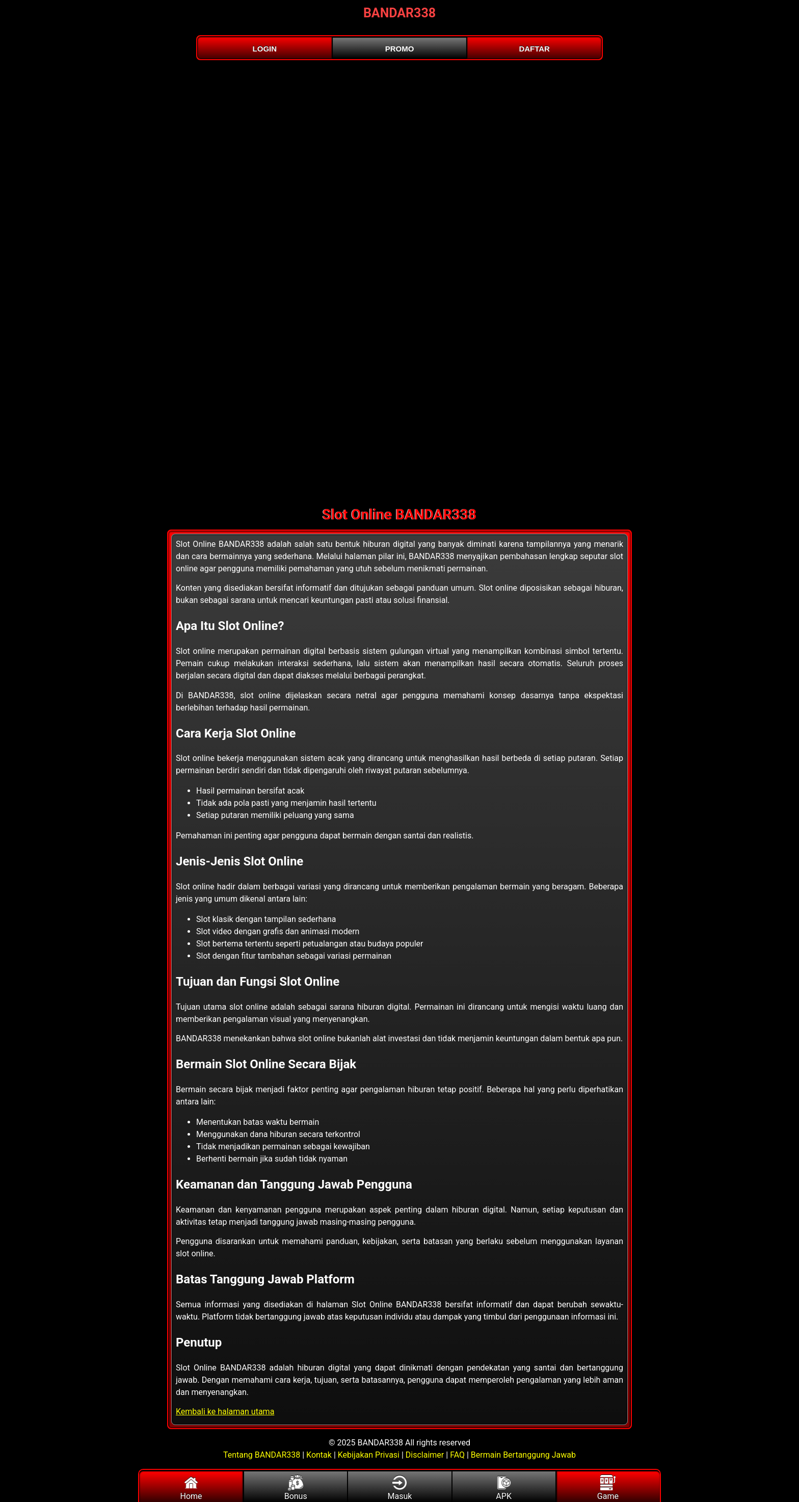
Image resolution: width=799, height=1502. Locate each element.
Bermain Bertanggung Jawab (523, 1455)
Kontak (319, 1455)
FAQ (457, 1455)
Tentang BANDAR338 (262, 1455)
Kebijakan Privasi (369, 1455)
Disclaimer (425, 1455)
